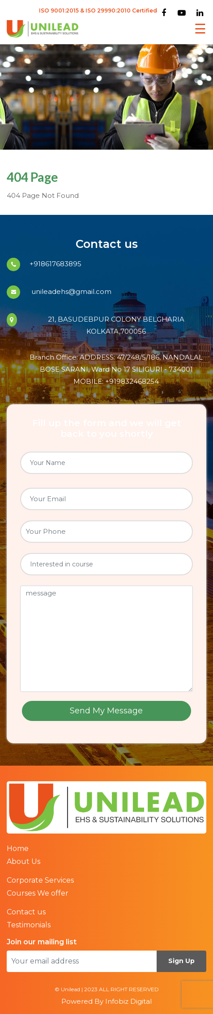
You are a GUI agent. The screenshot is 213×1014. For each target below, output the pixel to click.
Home (18, 848)
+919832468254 (132, 381)
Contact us (26, 912)
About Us (23, 861)
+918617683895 (55, 264)
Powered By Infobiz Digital (106, 1001)
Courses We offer (37, 893)
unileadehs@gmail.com (70, 291)
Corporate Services (40, 880)
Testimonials (29, 925)
